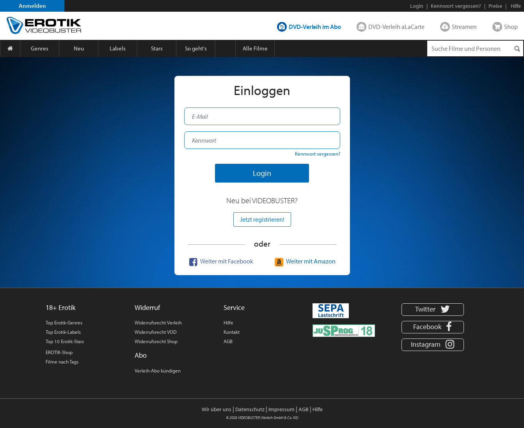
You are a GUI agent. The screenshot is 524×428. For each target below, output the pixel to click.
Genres (39, 48)
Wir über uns (216, 409)
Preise (495, 5)
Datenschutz (250, 409)
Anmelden (32, 5)
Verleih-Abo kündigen (158, 370)
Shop (511, 26)
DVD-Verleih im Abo (315, 26)
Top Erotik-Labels (63, 332)
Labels (118, 48)
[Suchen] (517, 49)
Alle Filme (255, 48)
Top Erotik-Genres (64, 322)
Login (416, 5)
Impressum (281, 409)
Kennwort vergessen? (456, 5)
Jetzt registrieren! (262, 219)
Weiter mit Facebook (220, 261)
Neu (79, 48)
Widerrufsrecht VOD (156, 332)
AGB (228, 341)
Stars (157, 48)
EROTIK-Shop (59, 352)
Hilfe (228, 322)
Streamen (464, 26)
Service (234, 307)
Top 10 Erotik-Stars (65, 341)
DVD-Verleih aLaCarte (396, 26)
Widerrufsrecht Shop (156, 341)
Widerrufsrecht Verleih (158, 322)
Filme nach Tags (62, 361)
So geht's (196, 48)
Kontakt (232, 332)
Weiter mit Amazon (304, 261)
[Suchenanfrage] (475, 48)
